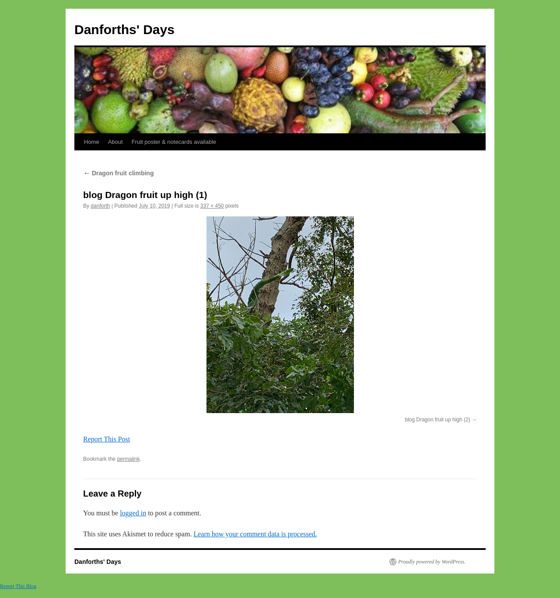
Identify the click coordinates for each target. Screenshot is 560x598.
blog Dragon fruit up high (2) (437, 420)
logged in (133, 513)
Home (91, 142)
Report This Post (106, 439)
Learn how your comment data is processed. (255, 534)
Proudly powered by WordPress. (432, 562)
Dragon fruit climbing (118, 173)
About (115, 142)
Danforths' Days (124, 29)
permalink (128, 459)
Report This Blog (18, 586)
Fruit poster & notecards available (174, 142)
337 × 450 (212, 206)
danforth (100, 206)
